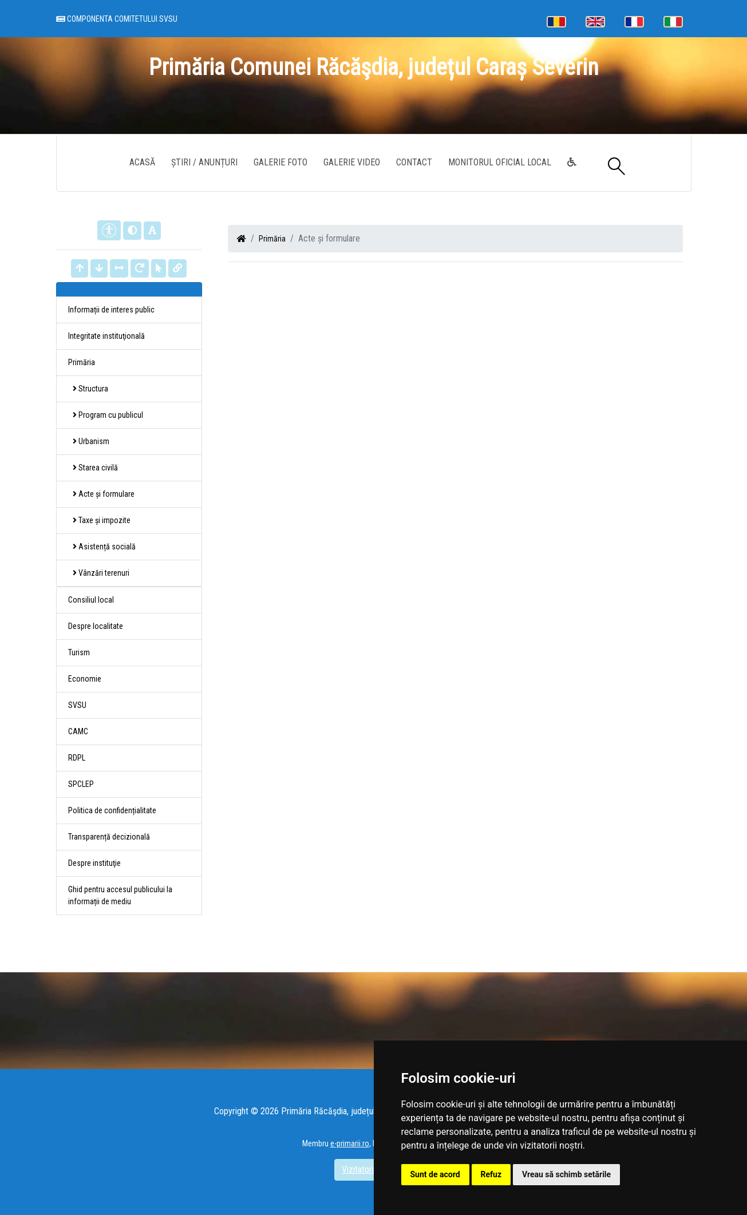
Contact (414, 162)
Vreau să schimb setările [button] (566, 1174)
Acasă (142, 162)
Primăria (272, 238)
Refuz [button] (491, 1174)
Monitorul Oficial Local (499, 162)
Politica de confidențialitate (112, 810)
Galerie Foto (280, 162)
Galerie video (351, 162)
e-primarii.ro (349, 1143)
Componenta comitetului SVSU (116, 18)
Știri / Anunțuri (204, 162)
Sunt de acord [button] (435, 1174)
